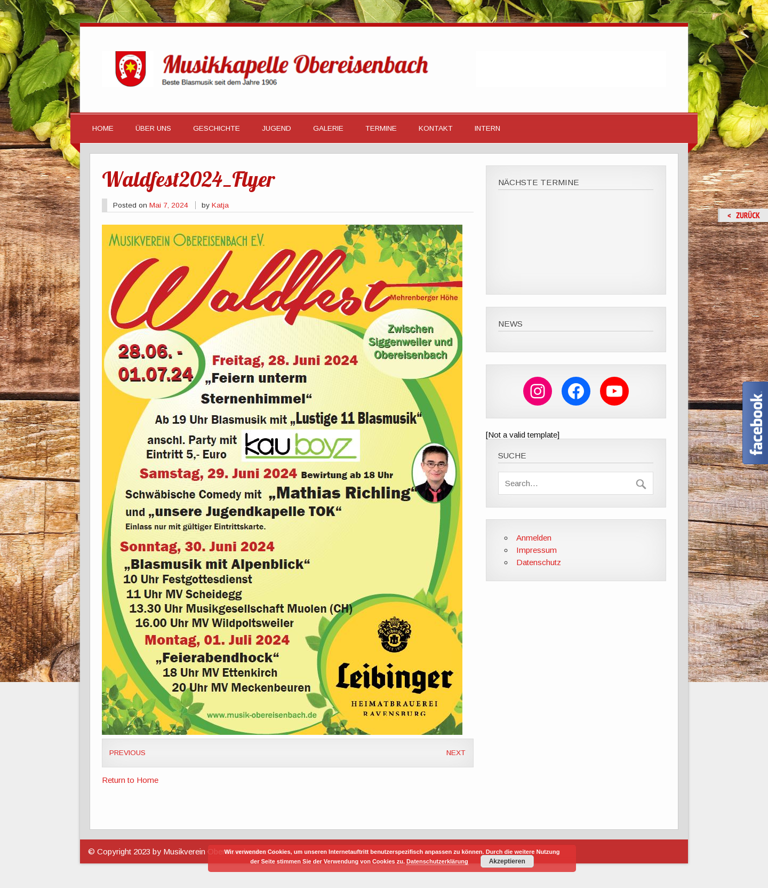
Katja (220, 205)
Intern (487, 128)
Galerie (328, 128)
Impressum (536, 549)
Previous (127, 753)
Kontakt (436, 128)
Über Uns (153, 128)
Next (456, 753)
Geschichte (216, 128)
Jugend (276, 128)
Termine (381, 128)
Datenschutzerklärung (437, 861)
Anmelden (533, 537)
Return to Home (130, 779)
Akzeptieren (507, 861)
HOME (103, 128)
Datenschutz (538, 562)
